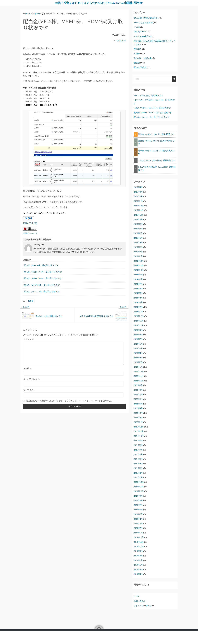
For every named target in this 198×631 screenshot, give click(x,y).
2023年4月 (138, 353)
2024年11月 (139, 265)
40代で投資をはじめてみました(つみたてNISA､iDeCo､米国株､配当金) (99, 2)
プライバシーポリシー (144, 606)
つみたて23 (121, 40)
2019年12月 (139, 537)
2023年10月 (139, 325)
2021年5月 (138, 459)
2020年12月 (139, 482)
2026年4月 (138, 187)
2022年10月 (139, 380)
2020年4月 (138, 519)
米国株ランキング (30, 233)
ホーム (137, 596)
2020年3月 (138, 523)
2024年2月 (138, 307)
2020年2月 (138, 528)
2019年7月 (138, 560)
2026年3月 (138, 192)
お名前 (27, 368)
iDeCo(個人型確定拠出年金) (146, 18)
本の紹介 (138, 49)
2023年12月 (139, 316)
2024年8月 (138, 279)
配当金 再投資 (140, 67)
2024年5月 (138, 293)
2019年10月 (139, 546)
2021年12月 (139, 427)
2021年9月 (138, 440)
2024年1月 (138, 311)
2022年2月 (138, 417)
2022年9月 (138, 385)
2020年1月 (138, 533)
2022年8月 (138, 390)
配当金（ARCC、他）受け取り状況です (42, 291)
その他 (137, 27)
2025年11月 (139, 210)
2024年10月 (139, 270)
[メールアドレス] (74, 384)
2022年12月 (139, 371)
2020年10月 (139, 491)
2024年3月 (138, 302)
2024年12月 (139, 261)
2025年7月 (138, 228)
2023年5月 (138, 348)
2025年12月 (139, 205)
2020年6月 (138, 509)
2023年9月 (138, 330)
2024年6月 (138, 288)
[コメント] (74, 353)
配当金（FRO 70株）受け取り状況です (41, 265)
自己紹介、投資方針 (143, 58)
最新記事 (47, 239)
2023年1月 (138, 367)
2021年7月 (138, 450)
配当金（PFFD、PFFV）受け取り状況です (43, 272)
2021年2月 (138, 473)
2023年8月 (138, 334)
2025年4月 (138, 242)
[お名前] (74, 373)
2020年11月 (139, 486)
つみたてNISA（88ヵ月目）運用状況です (152, 108)
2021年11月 (139, 431)
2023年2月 (138, 362)
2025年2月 (138, 252)
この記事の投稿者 (32, 239)
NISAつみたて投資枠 (143, 22)
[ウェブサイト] (74, 394)
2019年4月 (138, 574)
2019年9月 (138, 551)
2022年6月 (138, 399)
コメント (28, 339)
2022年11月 (139, 376)
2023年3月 (138, 357)
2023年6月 (138, 344)
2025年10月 (139, 215)
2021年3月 (138, 468)
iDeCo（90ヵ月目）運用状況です (148, 95)
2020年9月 (138, 496)
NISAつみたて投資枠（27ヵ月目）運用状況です (156, 168)
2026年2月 (138, 196)
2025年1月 (138, 256)
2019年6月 (138, 565)
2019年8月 (138, 556)
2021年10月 (139, 436)
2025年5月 (138, 238)
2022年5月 (138, 404)
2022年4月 (138, 408)
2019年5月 (138, 569)
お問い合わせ (140, 601)
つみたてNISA (140, 32)
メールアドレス (31, 379)
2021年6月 (138, 454)
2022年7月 (138, 394)
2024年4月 (138, 298)
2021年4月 (138, 463)
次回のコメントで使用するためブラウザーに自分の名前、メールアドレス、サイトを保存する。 (69, 401)
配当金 (30, 301)
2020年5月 (138, 514)
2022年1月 (138, 422)
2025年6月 (138, 233)
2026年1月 (138, 201)
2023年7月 (138, 339)
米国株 (137, 53)
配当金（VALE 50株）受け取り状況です (42, 285)
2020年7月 (138, 505)
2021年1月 (138, 477)
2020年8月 (138, 500)
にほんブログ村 (30, 223)
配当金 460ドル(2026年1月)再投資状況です (156, 152)
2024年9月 (138, 275)
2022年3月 (138, 413)
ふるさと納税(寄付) (142, 36)
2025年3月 (138, 247)
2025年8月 (138, 224)
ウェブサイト (29, 390)
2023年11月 (139, 321)
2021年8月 (138, 445)
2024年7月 (138, 284)
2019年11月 (139, 542)
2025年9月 (138, 219)
